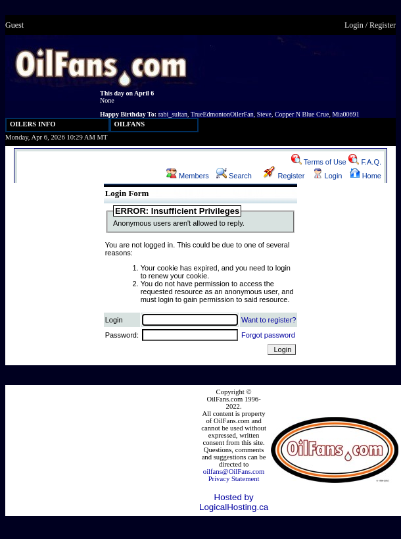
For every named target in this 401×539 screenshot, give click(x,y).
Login (354, 25)
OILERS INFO (33, 124)
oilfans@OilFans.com (234, 471)
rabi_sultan (172, 114)
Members (187, 176)
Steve (264, 114)
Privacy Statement (234, 478)
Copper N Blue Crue (302, 114)
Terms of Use (318, 162)
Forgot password (268, 335)
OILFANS (129, 124)
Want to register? (268, 320)
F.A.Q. (364, 162)
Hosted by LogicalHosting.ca (233, 502)
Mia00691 (345, 114)
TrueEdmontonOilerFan (222, 114)
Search (234, 176)
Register (382, 25)
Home (365, 176)
